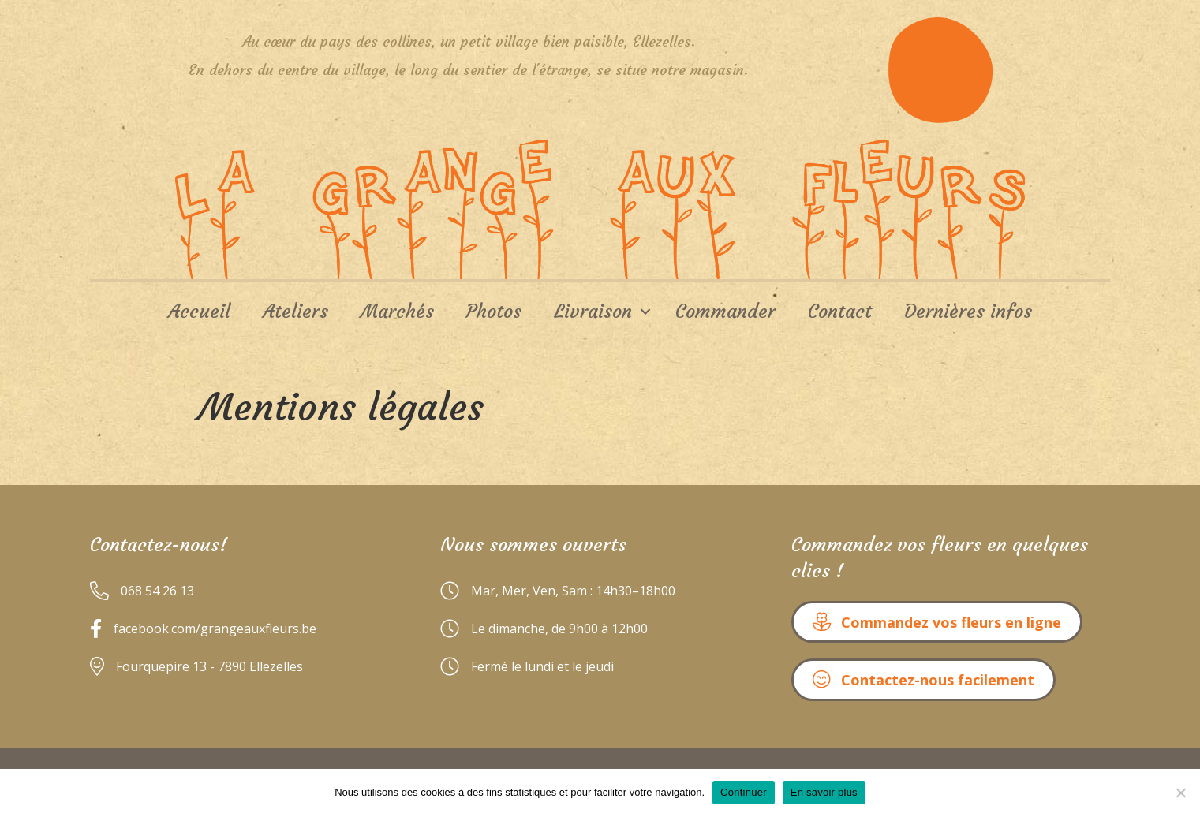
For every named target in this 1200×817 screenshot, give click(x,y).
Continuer (743, 792)
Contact (840, 311)
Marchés (397, 311)
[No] (1180, 792)
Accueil (199, 311)
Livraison (593, 311)
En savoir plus (824, 792)
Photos (493, 311)
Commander (725, 311)
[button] (936, 622)
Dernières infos (968, 311)
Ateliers (295, 311)
